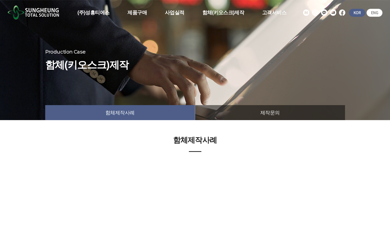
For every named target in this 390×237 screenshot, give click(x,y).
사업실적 (174, 12)
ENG (374, 13)
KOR (357, 13)
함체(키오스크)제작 (223, 12)
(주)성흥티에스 (93, 12)
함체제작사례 (119, 112)
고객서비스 (274, 12)
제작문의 (270, 112)
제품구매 (137, 12)
